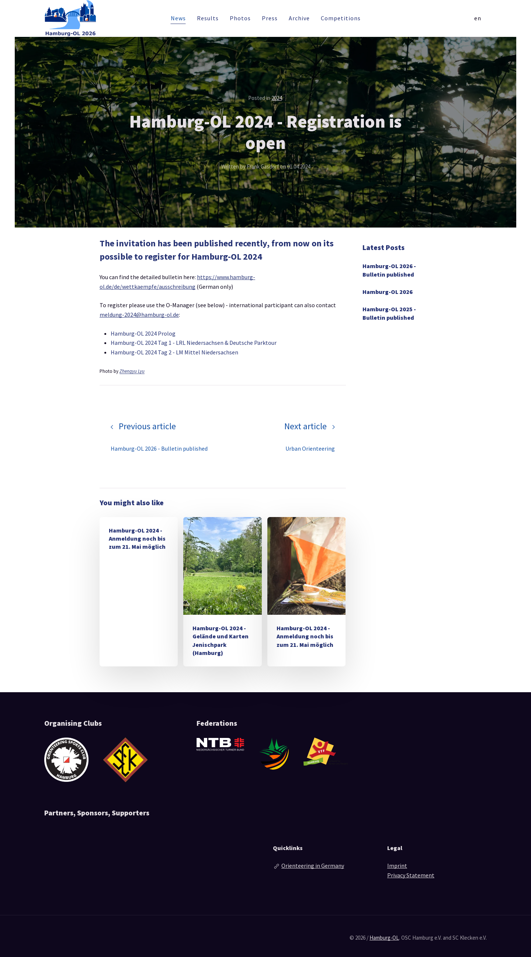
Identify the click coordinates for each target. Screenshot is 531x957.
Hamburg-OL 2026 (387, 291)
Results (208, 18)
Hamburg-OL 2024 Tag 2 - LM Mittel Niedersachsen (174, 352)
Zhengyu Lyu (132, 371)
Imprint (397, 865)
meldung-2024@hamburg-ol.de (139, 314)
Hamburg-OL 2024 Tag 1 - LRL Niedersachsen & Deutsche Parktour (194, 342)
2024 (276, 97)
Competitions (341, 18)
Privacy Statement (410, 875)
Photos (240, 18)
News (178, 18)
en (477, 18)
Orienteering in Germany (312, 865)
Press (270, 18)
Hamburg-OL (384, 937)
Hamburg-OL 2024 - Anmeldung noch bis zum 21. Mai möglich (137, 539)
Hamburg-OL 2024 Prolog (143, 333)
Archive (299, 18)
